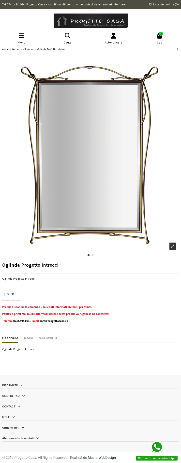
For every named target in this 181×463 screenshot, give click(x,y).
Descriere (10, 338)
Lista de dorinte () (164, 4)
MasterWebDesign (102, 458)
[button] (89, 255)
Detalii (28, 338)
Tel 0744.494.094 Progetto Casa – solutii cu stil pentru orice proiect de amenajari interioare (64, 4)
